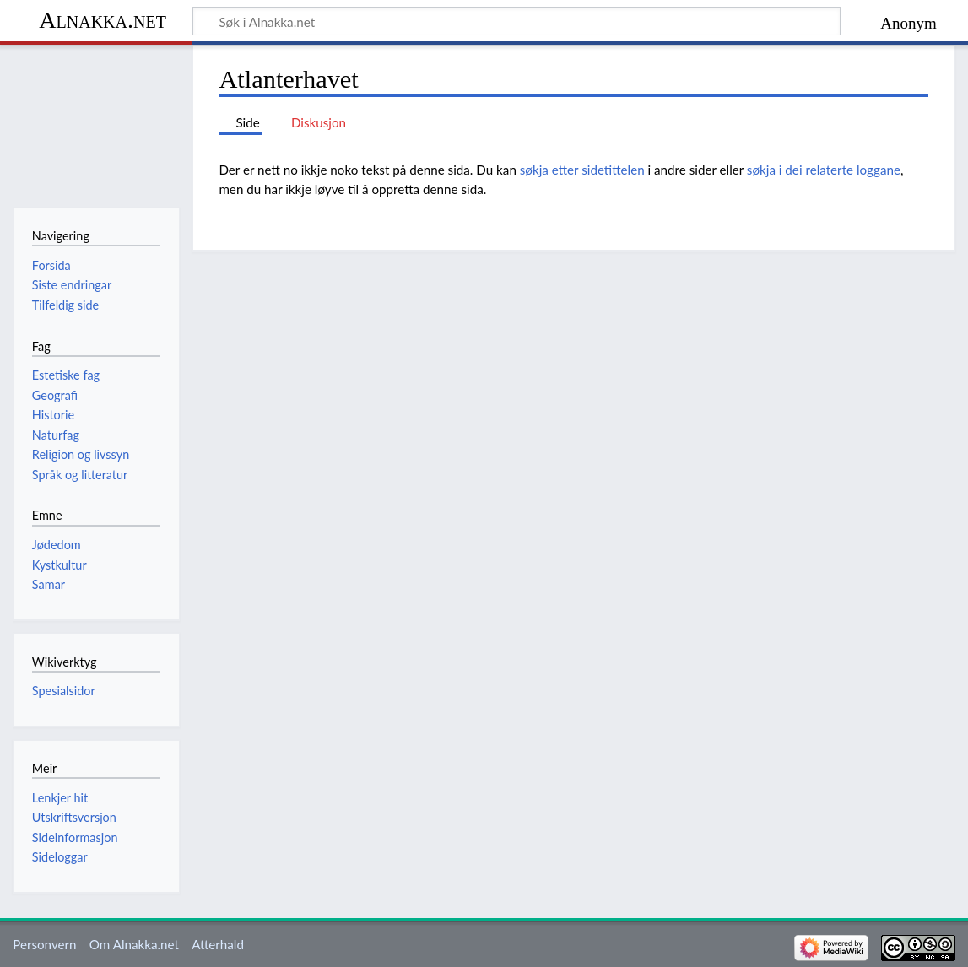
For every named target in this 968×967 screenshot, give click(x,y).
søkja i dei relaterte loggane (823, 169)
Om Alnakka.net (134, 944)
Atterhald (218, 944)
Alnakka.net (102, 20)
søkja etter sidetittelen (582, 169)
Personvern (44, 944)
